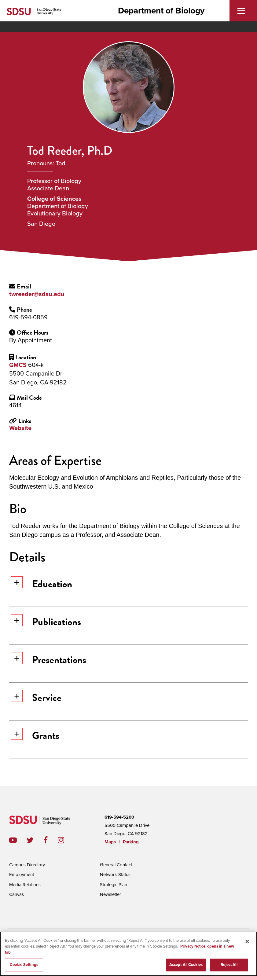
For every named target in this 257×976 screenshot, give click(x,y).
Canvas (16, 894)
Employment (21, 874)
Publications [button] (46, 621)
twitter (35, 840)
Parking (131, 842)
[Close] (247, 943)
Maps (110, 842)
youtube (13, 840)
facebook (50, 840)
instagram (66, 840)
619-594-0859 (28, 317)
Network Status (115, 874)
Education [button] (41, 583)
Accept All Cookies (186, 966)
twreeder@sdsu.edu (36, 294)
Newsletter (110, 894)
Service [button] (36, 697)
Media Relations (25, 884)
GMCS (18, 365)
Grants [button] (35, 735)
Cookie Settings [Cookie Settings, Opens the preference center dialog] (24, 966)
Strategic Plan (113, 884)
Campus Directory (27, 865)
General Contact (116, 865)
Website (20, 428)
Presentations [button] (48, 659)
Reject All (229, 966)
